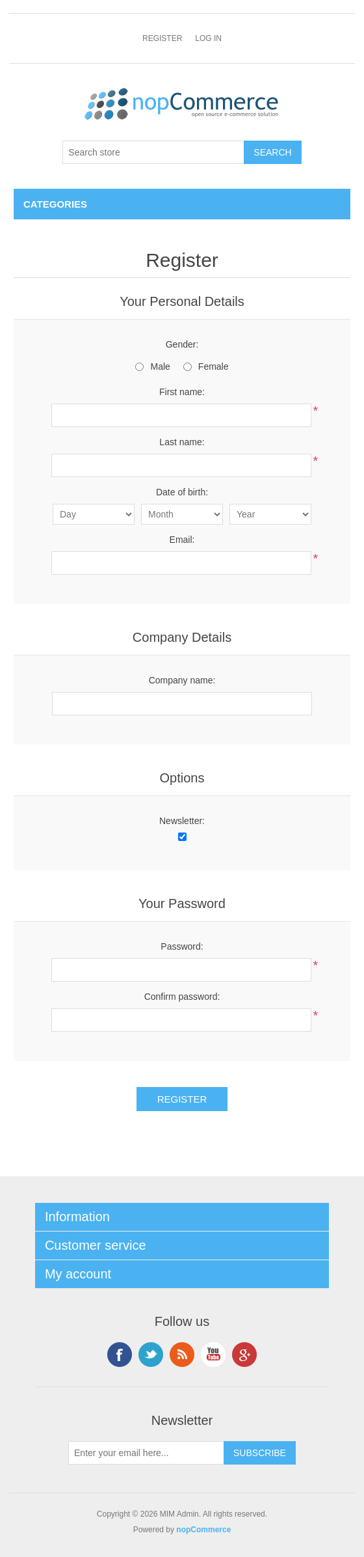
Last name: (181, 442)
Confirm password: (182, 996)
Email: (182, 539)
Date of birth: (182, 492)
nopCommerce (203, 1529)
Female (213, 366)
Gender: (182, 344)
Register (162, 38)
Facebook (119, 1354)
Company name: (182, 680)
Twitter (150, 1354)
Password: (182, 946)
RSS (182, 1354)
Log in (208, 38)
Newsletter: (182, 821)
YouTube (213, 1354)
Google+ (244, 1354)
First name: (182, 392)
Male (160, 366)
